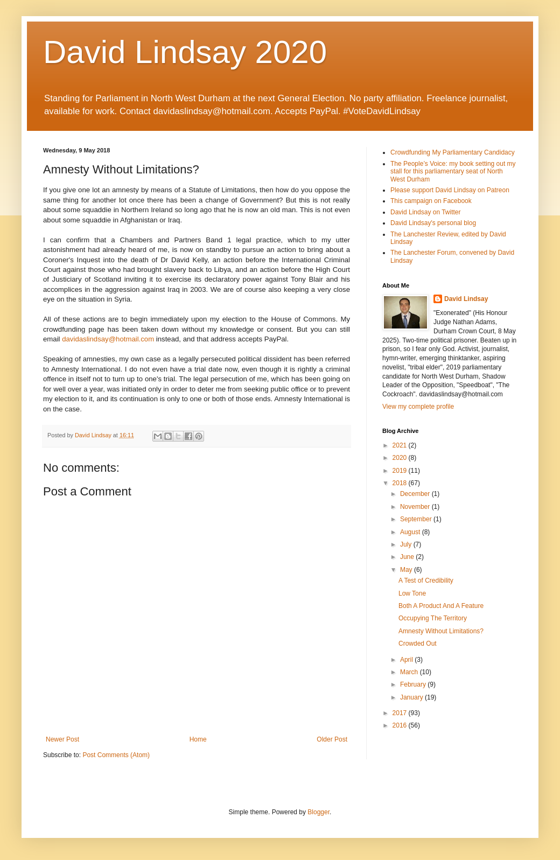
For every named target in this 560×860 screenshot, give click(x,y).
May (407, 570)
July (407, 544)
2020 (401, 458)
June (408, 557)
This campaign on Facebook (431, 201)
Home (198, 739)
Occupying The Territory (432, 618)
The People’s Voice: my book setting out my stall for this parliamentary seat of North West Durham (453, 171)
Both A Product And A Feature (441, 606)
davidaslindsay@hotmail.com (108, 339)
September (416, 519)
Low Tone (412, 593)
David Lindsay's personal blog (433, 223)
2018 (401, 483)
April (407, 659)
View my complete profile (418, 406)
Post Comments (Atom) (116, 755)
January (412, 697)
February (414, 684)
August (411, 532)
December (416, 494)
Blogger (318, 812)
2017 (401, 713)
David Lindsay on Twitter (425, 212)
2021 (401, 445)
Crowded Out (417, 643)
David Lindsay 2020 (185, 52)
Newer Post (62, 739)
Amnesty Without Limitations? (441, 631)
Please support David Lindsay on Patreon (449, 190)
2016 (401, 725)
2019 (401, 470)
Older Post (332, 739)
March (410, 672)
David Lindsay (466, 299)
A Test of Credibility (425, 580)
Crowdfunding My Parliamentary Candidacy (452, 152)
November (416, 507)
